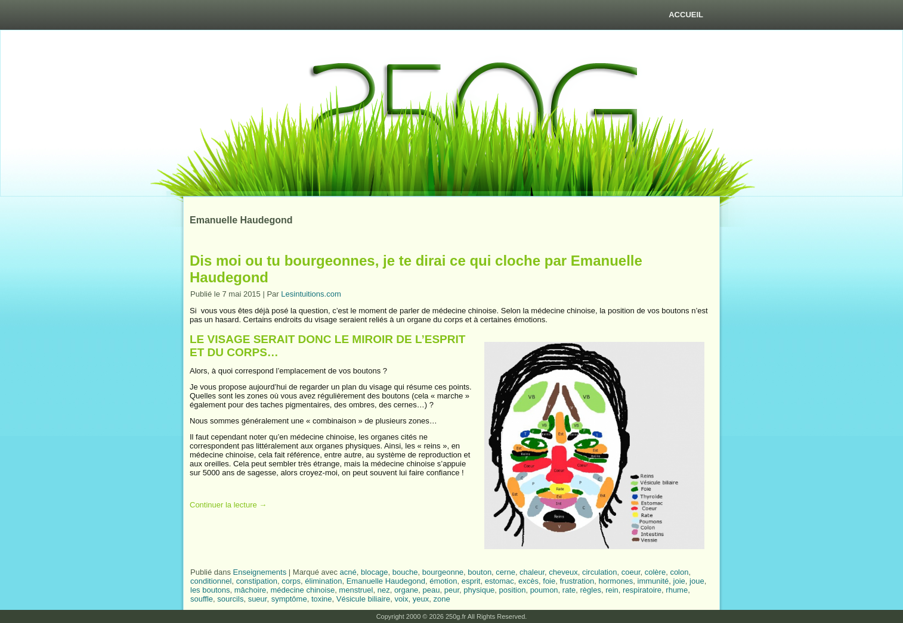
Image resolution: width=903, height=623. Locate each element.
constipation (256, 581)
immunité (653, 581)
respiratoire (642, 589)
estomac (499, 581)
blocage (374, 572)
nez (384, 589)
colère (655, 572)
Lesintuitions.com (311, 293)
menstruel (356, 589)
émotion (443, 581)
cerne (505, 572)
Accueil (686, 14)
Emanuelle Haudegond (386, 581)
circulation (599, 572)
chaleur (532, 572)
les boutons (210, 589)
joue (696, 581)
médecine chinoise (302, 589)
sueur (257, 598)
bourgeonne (442, 572)
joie (679, 581)
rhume (677, 589)
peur (451, 589)
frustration (576, 581)
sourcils (230, 598)
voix (401, 598)
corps (291, 581)
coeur (631, 572)
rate (569, 589)
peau (431, 589)
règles (590, 589)
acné (348, 572)
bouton (479, 572)
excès (528, 581)
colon (679, 572)
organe (406, 589)
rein (612, 589)
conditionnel (210, 581)
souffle (201, 598)
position (512, 589)
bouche (405, 572)
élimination (323, 581)
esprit (471, 581)
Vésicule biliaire (363, 598)
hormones (616, 581)
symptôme (289, 598)
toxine (321, 598)
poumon (544, 589)
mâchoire (250, 589)
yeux (421, 598)
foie (549, 581)
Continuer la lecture (228, 504)
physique (478, 589)
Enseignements (260, 572)
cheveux (563, 572)
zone (441, 598)
